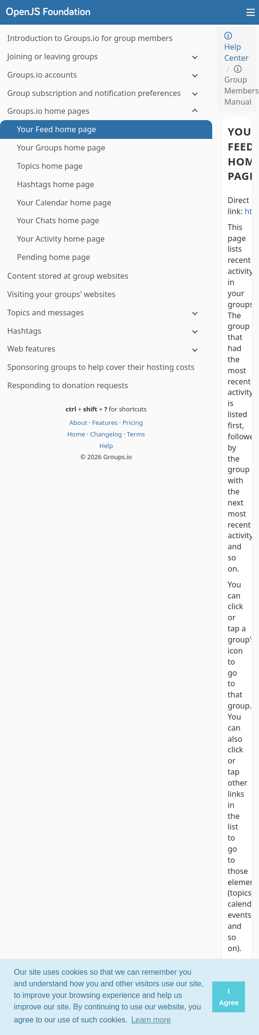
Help (106, 445)
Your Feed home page (237, 153)
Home (76, 434)
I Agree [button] (229, 997)
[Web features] (106, 349)
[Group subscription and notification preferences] (106, 93)
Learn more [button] (151, 1020)
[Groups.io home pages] (106, 111)
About (79, 422)
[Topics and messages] (106, 312)
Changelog (107, 434)
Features (105, 422)
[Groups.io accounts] (106, 75)
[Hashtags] (106, 331)
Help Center (236, 47)
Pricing (133, 422)
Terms (136, 434)
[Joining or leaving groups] (106, 56)
